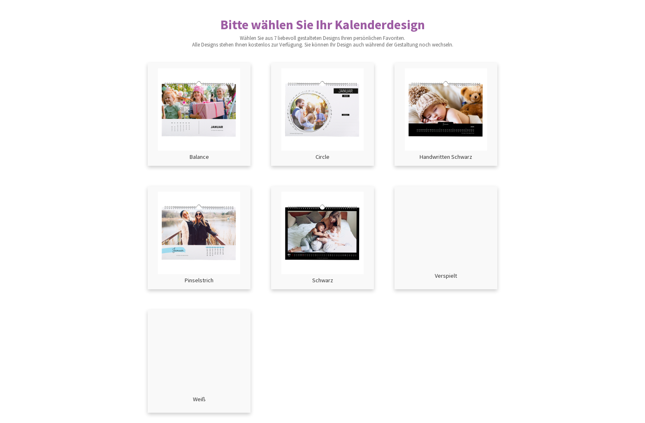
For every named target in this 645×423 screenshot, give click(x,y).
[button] (199, 114)
